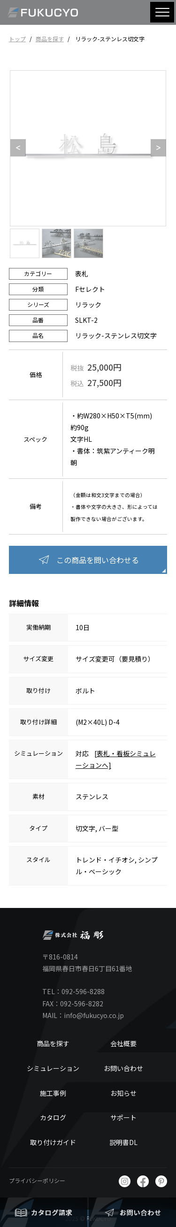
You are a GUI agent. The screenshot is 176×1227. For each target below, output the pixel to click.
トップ (17, 39)
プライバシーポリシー (37, 1180)
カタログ (53, 1117)
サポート (123, 1117)
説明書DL (123, 1142)
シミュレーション (53, 1068)
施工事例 (53, 1093)
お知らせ (123, 1093)
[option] (88, 148)
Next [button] (155, 148)
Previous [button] (15, 148)
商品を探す (50, 39)
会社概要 (123, 1043)
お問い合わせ (123, 1068)
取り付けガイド (53, 1142)
